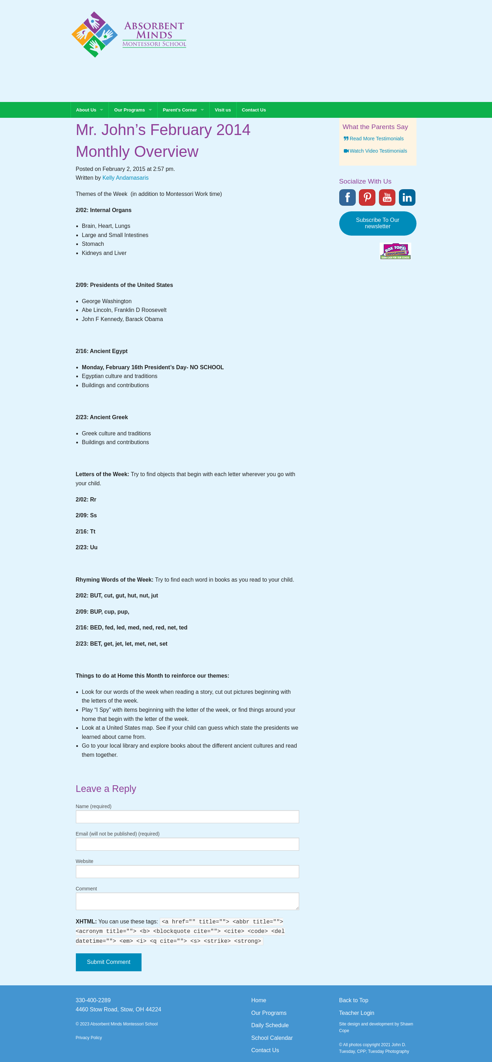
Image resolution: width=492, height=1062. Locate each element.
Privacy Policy (89, 1037)
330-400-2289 (93, 1000)
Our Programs (129, 110)
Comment (86, 888)
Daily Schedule (270, 1025)
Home (259, 1000)
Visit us (223, 110)
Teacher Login (357, 1013)
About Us (86, 110)
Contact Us (254, 110)
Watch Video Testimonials (375, 151)
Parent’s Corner (180, 110)
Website (84, 861)
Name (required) (94, 806)
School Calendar (272, 1038)
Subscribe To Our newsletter (377, 223)
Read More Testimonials (373, 138)
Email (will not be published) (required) (118, 834)
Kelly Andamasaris (126, 178)
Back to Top (353, 1000)
